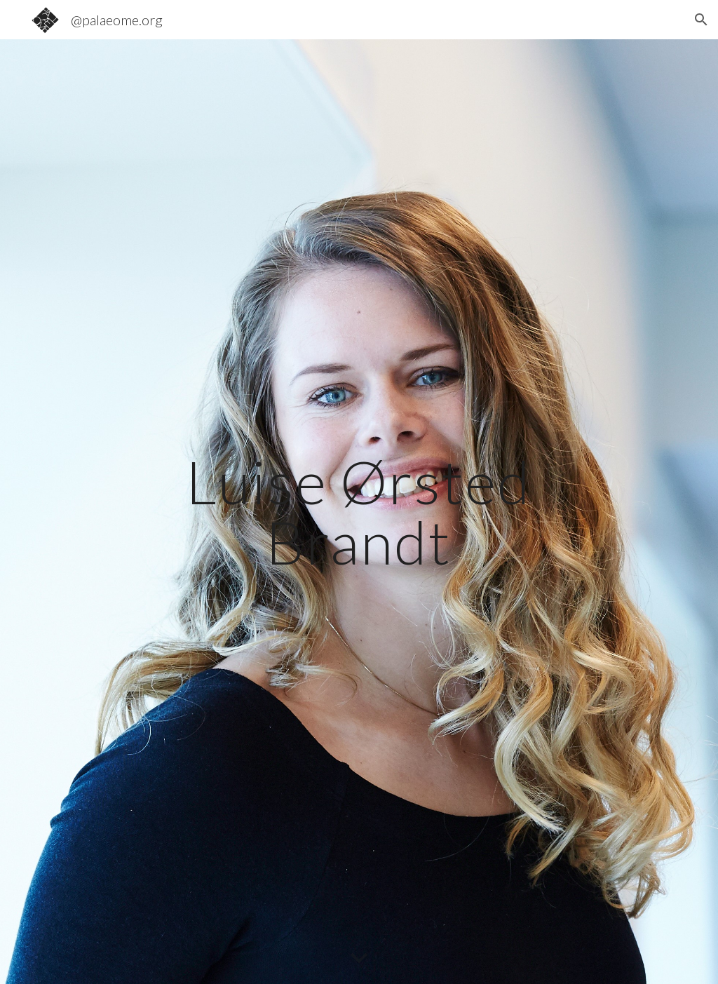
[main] (358, 511)
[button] (701, 19)
